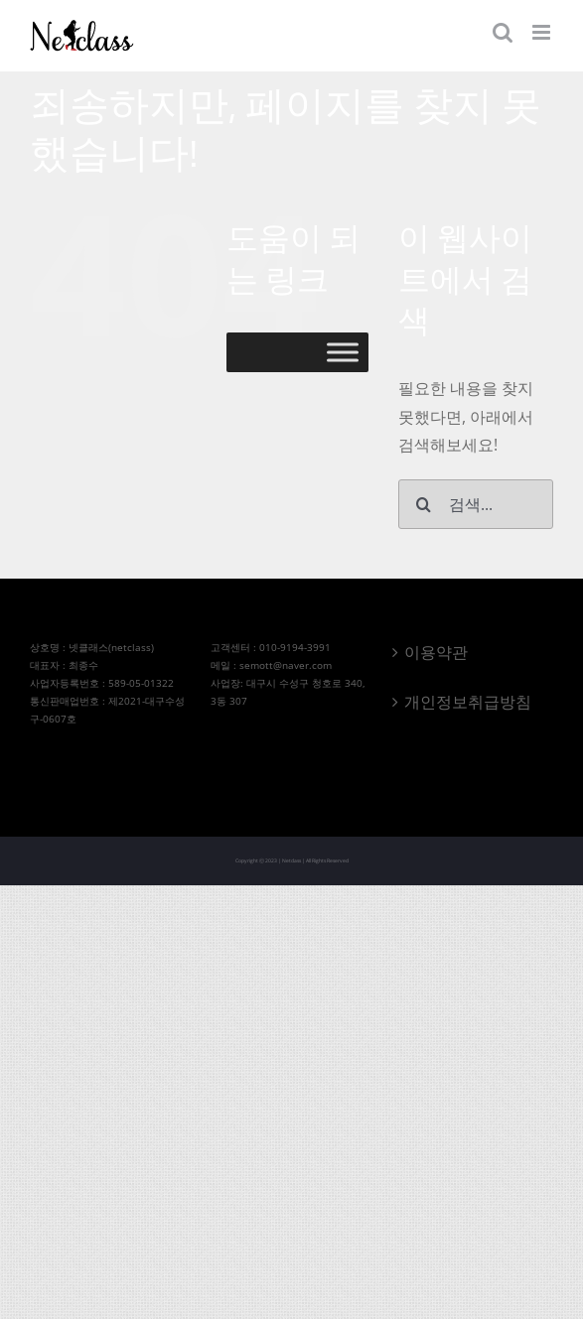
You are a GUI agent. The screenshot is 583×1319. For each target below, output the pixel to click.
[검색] (423, 504)
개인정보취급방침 (467, 702)
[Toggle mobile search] (502, 32)
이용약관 (436, 652)
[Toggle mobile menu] (542, 32)
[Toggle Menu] (343, 352)
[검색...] (475, 504)
